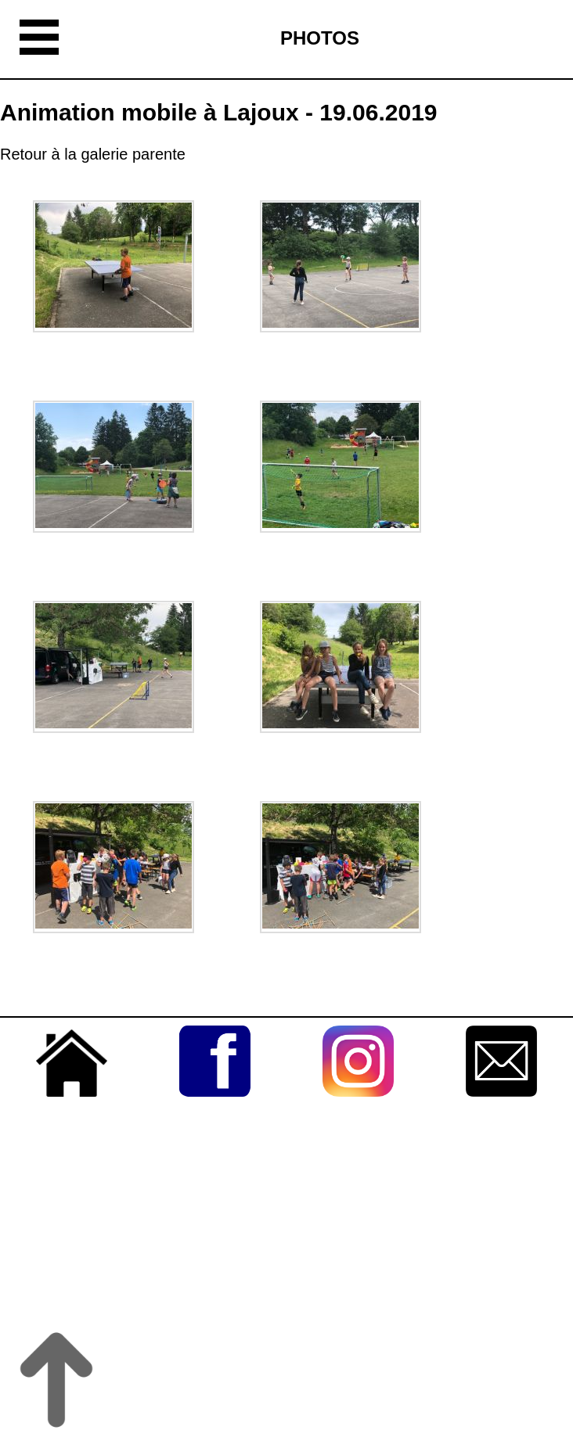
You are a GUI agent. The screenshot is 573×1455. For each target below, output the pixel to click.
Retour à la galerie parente (93, 154)
